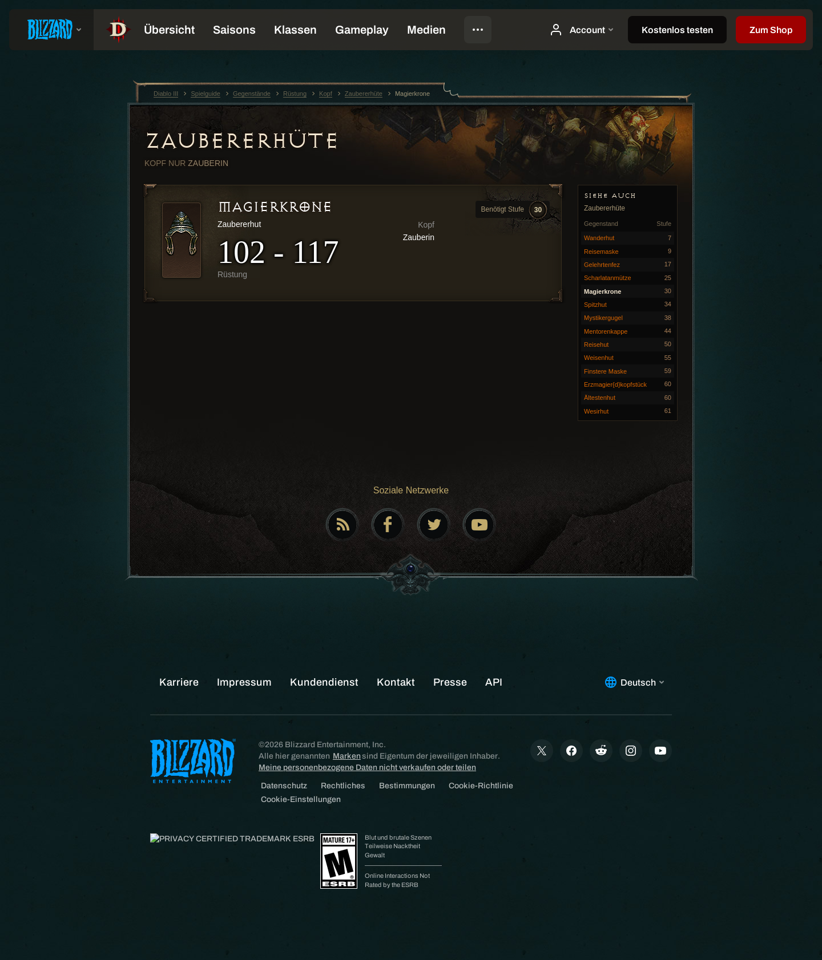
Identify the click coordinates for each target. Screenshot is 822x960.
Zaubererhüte (241, 141)
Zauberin (208, 163)
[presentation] (51, 29)
